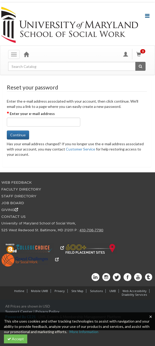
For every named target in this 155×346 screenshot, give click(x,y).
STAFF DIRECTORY (18, 196)
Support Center (19, 311)
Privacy (60, 291)
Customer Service (80, 149)
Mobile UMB (39, 291)
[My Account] (125, 54)
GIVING (9, 210)
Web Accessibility (134, 291)
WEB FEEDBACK (16, 182)
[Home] (26, 54)
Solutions (96, 291)
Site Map (77, 291)
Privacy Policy (47, 311)
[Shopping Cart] (141, 54)
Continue (18, 135)
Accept (15, 339)
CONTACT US (13, 217)
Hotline (19, 291)
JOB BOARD (12, 203)
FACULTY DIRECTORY (21, 189)
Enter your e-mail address (32, 113)
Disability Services (134, 295)
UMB (112, 291)
